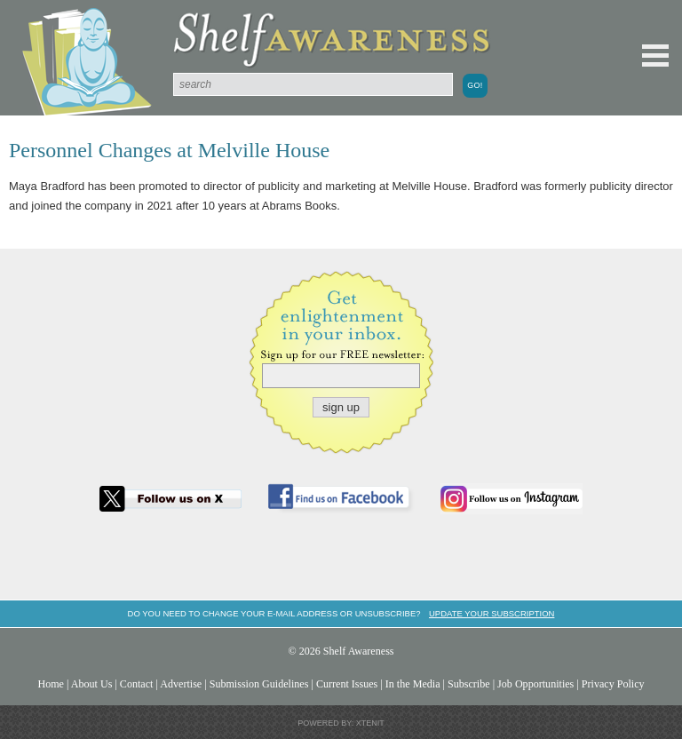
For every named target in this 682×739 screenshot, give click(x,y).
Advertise (181, 684)
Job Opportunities (535, 684)
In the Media (412, 684)
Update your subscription (491, 613)
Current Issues (346, 684)
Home (50, 684)
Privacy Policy (613, 684)
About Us (92, 684)
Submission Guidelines (259, 684)
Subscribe (469, 684)
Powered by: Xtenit (341, 723)
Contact (137, 684)
